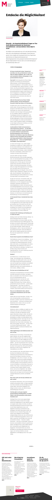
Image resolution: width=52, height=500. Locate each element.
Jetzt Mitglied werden (45, 2)
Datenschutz (31, 496)
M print (31, 2)
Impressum (27, 495)
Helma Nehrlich (19, 67)
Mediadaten (32, 495)
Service (27, 2)
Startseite (41, 117)
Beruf (44, 117)
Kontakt (26, 496)
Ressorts (21, 2)
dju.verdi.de (27, 497)
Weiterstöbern (19, 490)
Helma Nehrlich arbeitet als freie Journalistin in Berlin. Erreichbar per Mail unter (42, 81)
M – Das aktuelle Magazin (20, 485)
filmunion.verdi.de (33, 497)
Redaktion (37, 495)
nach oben (31, 446)
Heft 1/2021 (42, 107)
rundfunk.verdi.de (37, 496)
